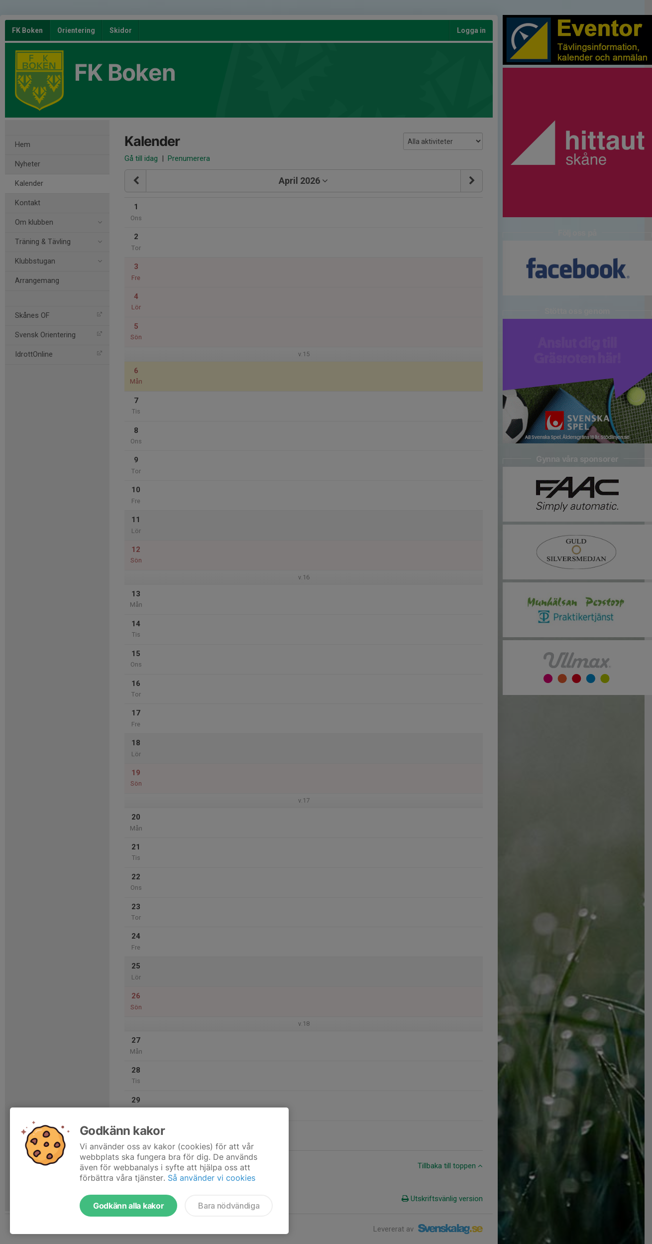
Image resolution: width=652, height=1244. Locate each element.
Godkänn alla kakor (128, 1206)
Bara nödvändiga (228, 1206)
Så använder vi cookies (211, 1178)
